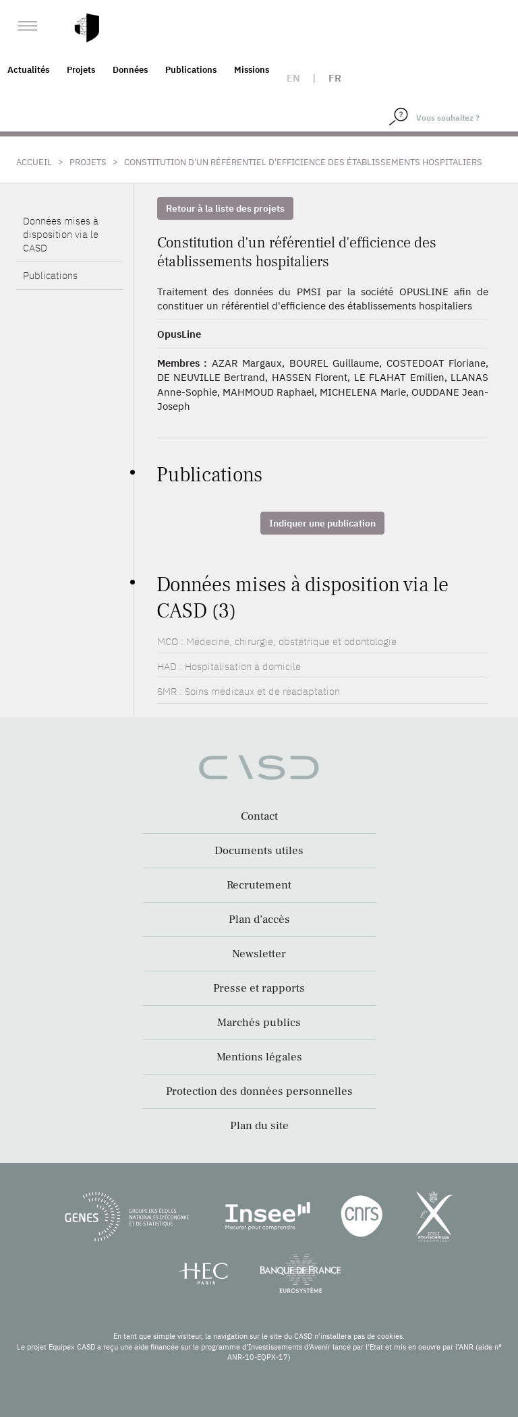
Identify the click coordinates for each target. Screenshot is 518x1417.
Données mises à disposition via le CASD (60, 234)
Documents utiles (259, 850)
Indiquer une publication (322, 523)
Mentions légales (259, 1057)
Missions (251, 70)
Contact (259, 816)
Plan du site (259, 1125)
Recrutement (259, 885)
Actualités (28, 70)
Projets (81, 70)
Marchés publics (259, 1022)
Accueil (34, 162)
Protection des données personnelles (259, 1091)
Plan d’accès (259, 919)
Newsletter (259, 953)
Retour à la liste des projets (225, 208)
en (293, 77)
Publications (191, 70)
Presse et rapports (259, 988)
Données (130, 70)
